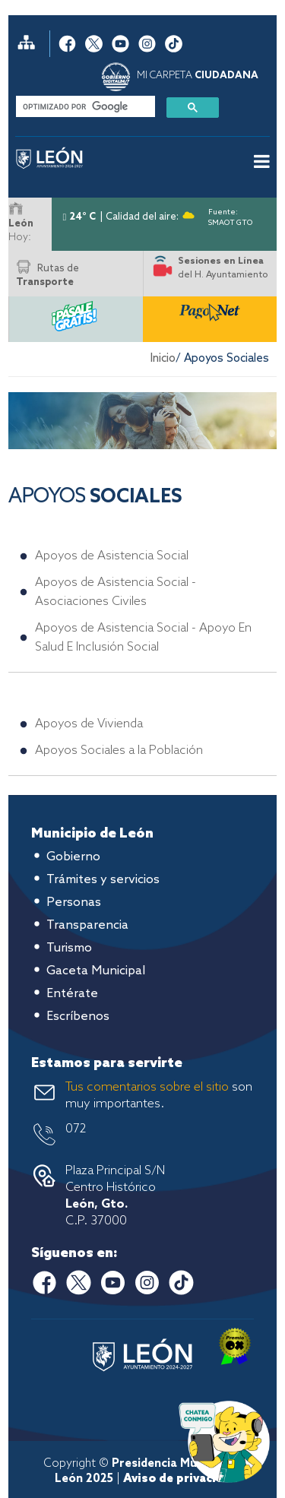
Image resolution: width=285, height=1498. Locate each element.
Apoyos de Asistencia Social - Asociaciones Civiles (115, 592)
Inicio (163, 359)
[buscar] (84, 106)
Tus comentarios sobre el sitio (147, 1087)
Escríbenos (77, 1016)
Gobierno (73, 857)
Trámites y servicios (103, 880)
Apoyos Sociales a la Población (119, 750)
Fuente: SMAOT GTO (230, 214)
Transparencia (87, 925)
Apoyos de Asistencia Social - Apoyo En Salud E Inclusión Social (143, 637)
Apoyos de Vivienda (89, 724)
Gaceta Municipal (95, 971)
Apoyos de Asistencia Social (111, 556)
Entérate (72, 994)
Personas (73, 902)
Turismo (69, 948)
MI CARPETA (197, 75)
